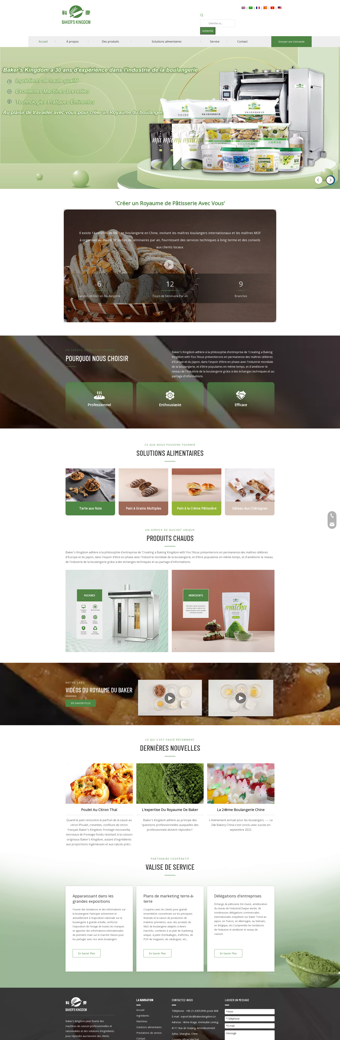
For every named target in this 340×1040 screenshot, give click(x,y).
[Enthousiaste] (170, 395)
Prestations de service (149, 1033)
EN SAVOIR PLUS (80, 703)
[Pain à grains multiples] (143, 485)
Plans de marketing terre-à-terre (168, 898)
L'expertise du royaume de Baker (170, 809)
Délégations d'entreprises (237, 895)
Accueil (140, 1010)
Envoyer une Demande (291, 41)
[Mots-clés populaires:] (207, 30)
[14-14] (71, 696)
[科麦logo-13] (71, 366)
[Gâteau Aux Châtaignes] (249, 485)
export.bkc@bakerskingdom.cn (198, 1016)
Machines (141, 1021)
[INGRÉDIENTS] (223, 611)
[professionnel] (99, 395)
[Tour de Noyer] (90, 485)
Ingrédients (142, 1015)
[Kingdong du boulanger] (76, 1004)
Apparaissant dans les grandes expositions (93, 898)
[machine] (117, 611)
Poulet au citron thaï (99, 809)
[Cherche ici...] (217, 23)
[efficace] (241, 395)
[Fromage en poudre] (196, 485)
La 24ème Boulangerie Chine (241, 809)
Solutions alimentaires (149, 1027)
